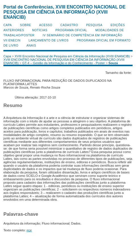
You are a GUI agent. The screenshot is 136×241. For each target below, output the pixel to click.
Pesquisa (94, 25)
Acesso (45, 25)
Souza (113, 63)
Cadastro (69, 25)
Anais (31, 45)
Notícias (39, 30)
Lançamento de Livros (48, 40)
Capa (7, 25)
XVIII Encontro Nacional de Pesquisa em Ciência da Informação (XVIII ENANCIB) (72, 56)
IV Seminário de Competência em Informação (82, 35)
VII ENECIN (11, 40)
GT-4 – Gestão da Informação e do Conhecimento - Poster (63, 63)
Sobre (25, 25)
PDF (29, 230)
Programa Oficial (71, 30)
